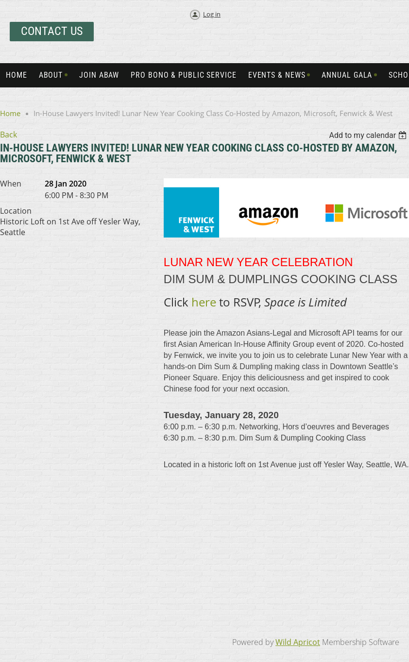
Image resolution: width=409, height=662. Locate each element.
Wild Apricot (297, 642)
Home (10, 113)
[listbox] (369, 135)
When (10, 183)
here (205, 302)
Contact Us (52, 31)
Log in (212, 14)
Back (8, 134)
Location (16, 210)
